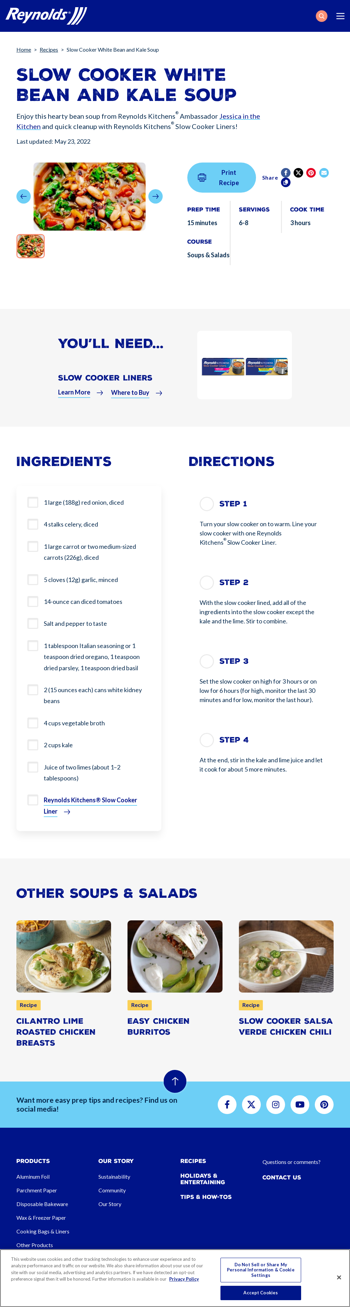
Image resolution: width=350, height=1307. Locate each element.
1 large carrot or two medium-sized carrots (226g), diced (90, 552)
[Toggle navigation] (340, 16)
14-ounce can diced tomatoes (83, 601)
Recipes (49, 49)
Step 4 (234, 740)
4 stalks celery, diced (71, 524)
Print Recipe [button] (218, 177)
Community (112, 1190)
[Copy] (286, 182)
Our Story (109, 1204)
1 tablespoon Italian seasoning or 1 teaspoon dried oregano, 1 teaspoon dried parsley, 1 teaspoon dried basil (92, 657)
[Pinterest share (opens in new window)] (311, 173)
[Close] (339, 1277)
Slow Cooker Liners (105, 381)
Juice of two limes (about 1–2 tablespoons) (82, 772)
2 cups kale (58, 745)
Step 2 (233, 582)
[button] (321, 16)
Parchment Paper (36, 1190)
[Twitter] (299, 173)
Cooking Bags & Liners (42, 1231)
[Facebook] (286, 173)
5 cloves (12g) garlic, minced (81, 579)
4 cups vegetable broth (74, 723)
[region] (175, 1278)
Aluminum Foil (33, 1176)
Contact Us (281, 1177)
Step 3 (234, 661)
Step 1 (233, 503)
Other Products (34, 1245)
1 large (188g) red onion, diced (84, 502)
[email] (324, 173)
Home (23, 49)
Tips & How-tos (206, 1197)
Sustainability (114, 1176)
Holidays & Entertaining (202, 1179)
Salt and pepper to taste (75, 623)
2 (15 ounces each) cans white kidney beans (93, 695)
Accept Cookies (260, 1292)
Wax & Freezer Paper (41, 1217)
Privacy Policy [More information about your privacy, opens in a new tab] (184, 1279)
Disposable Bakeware (42, 1204)
